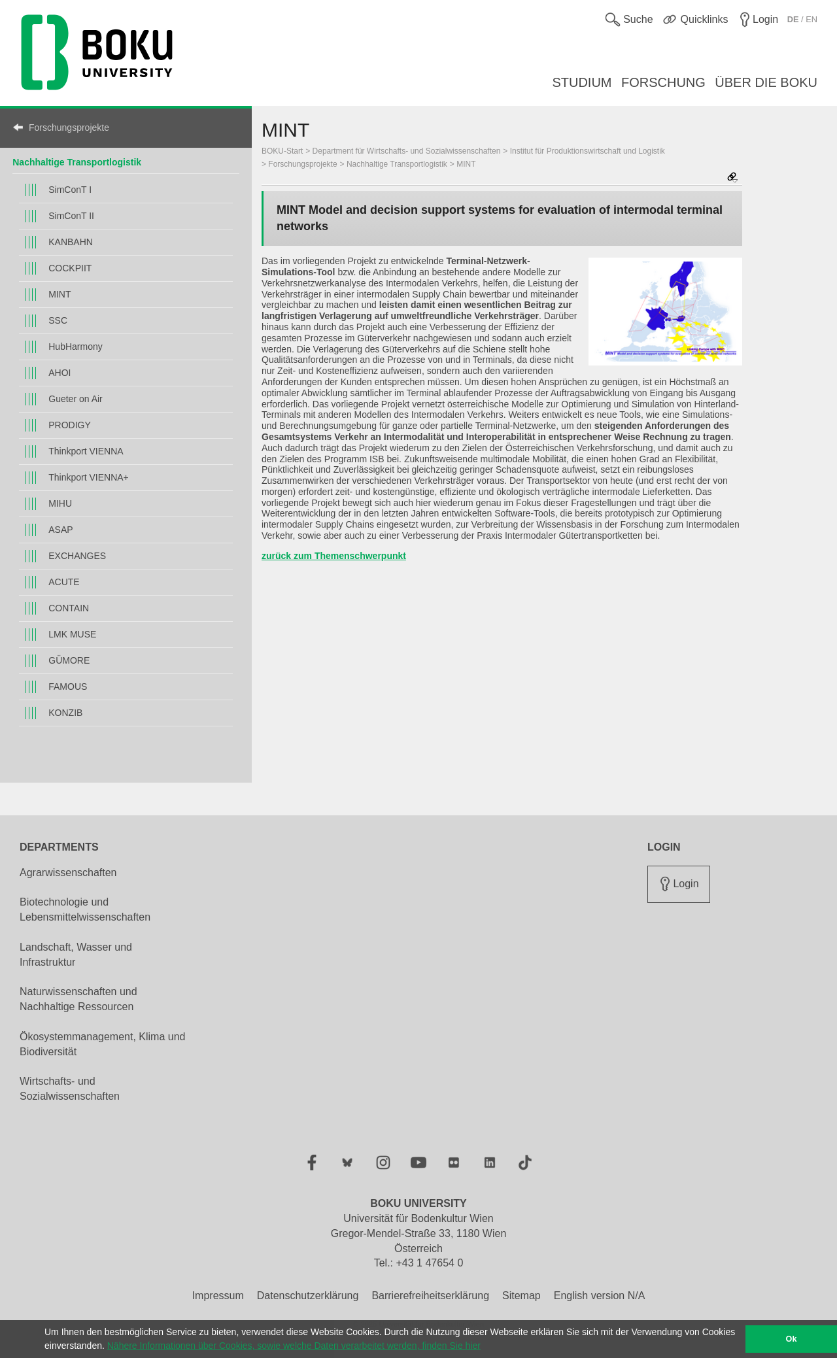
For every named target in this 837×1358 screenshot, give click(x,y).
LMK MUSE (72, 634)
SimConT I (70, 189)
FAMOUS (67, 686)
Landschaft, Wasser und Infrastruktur (76, 955)
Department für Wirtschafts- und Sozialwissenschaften (407, 151)
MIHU (60, 503)
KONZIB (65, 712)
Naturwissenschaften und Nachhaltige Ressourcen (78, 999)
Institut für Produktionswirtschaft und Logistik (587, 151)
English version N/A (599, 1295)
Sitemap (521, 1295)
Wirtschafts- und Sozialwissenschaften (70, 1089)
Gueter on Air (75, 399)
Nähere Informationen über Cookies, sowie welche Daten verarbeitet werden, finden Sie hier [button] (294, 1345)
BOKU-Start (282, 151)
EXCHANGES (77, 556)
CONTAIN (68, 608)
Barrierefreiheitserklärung (430, 1295)
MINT (59, 294)
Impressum (218, 1295)
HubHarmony (75, 346)
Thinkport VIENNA (85, 451)
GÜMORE (69, 660)
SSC (57, 320)
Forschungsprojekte (69, 127)
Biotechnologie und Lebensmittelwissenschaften (85, 909)
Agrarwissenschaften (68, 872)
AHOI (59, 372)
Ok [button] (791, 1339)
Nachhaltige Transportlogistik (76, 162)
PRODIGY (69, 425)
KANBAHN (70, 242)
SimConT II (71, 216)
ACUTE (63, 582)
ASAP (60, 529)
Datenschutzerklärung (308, 1295)
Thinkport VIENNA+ (88, 477)
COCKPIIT (70, 268)
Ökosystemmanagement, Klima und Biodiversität (102, 1044)
